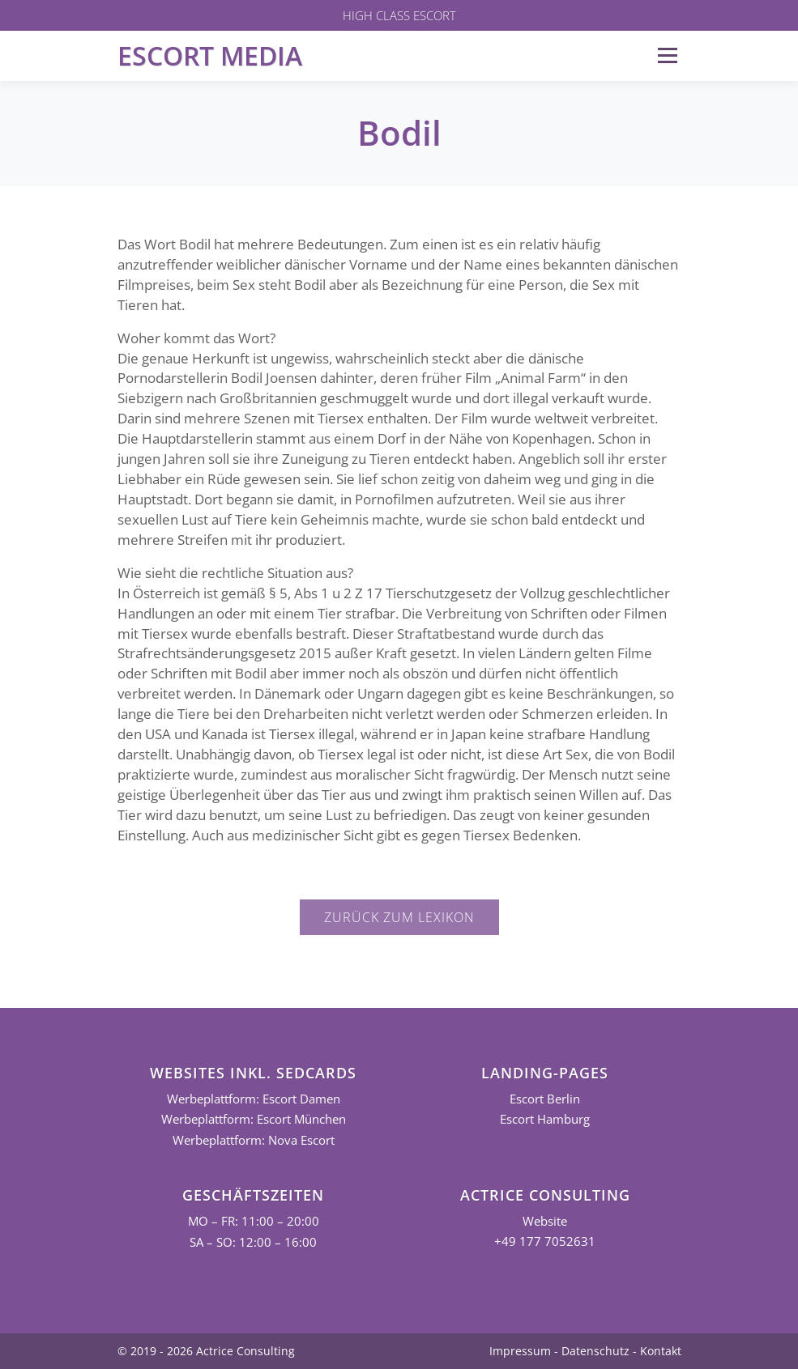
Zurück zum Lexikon (399, 917)
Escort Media (209, 55)
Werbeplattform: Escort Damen (253, 1099)
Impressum (520, 1350)
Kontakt (660, 1350)
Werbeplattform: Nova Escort (254, 1140)
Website (545, 1221)
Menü (667, 55)
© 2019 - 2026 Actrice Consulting (206, 1350)
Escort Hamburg (545, 1119)
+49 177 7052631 (544, 1241)
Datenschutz (595, 1350)
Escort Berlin (545, 1099)
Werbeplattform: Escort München (253, 1119)
